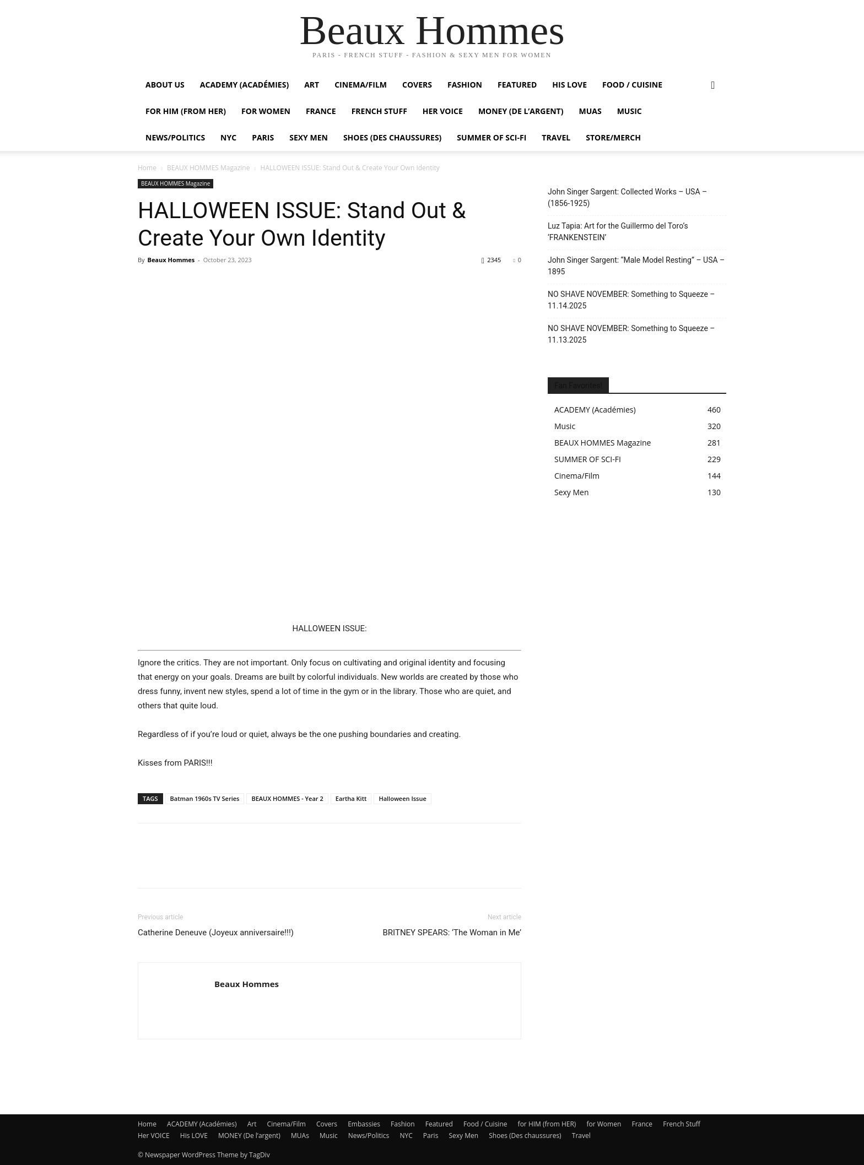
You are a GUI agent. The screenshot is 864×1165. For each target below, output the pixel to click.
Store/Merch (613, 137)
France (321, 111)
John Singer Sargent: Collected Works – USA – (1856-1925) (627, 197)
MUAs (590, 111)
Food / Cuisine (632, 84)
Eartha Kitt (351, 798)
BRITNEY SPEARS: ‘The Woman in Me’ (451, 933)
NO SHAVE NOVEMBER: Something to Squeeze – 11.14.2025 (631, 300)
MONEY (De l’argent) (521, 111)
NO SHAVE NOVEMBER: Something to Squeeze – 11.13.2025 (631, 334)
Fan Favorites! (578, 385)
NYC (228, 137)
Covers (417, 84)
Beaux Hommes (171, 260)
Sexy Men (308, 137)
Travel (556, 137)
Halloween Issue (402, 798)
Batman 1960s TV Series (205, 798)
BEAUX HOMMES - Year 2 (287, 798)
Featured (517, 84)
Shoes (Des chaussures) (392, 137)
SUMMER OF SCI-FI (491, 137)
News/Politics (175, 137)
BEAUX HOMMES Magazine (208, 167)
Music (629, 111)
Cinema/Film (360, 84)
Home (147, 167)
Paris (263, 137)
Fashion (464, 84)
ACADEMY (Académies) (244, 84)
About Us (165, 84)
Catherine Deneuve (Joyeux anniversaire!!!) (216, 933)
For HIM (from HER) (185, 111)
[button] (713, 85)
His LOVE (569, 84)
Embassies (364, 1124)
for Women (604, 1124)
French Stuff (379, 111)
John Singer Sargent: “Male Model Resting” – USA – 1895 (636, 266)
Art (311, 84)
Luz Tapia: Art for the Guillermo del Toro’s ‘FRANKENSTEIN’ (618, 231)
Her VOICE (443, 111)
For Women (265, 111)
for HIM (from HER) (547, 1124)
